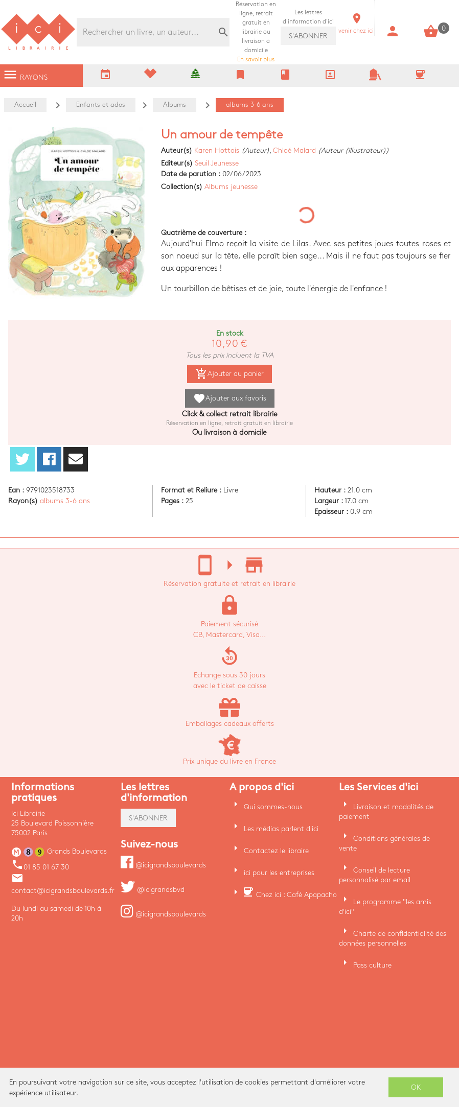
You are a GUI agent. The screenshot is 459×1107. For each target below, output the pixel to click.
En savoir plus (256, 32)
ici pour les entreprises (279, 872)
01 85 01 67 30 (40, 867)
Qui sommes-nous (273, 807)
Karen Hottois (216, 150)
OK (416, 1087)
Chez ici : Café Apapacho (296, 894)
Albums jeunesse (231, 186)
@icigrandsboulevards (163, 865)
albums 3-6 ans (65, 501)
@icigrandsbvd (153, 889)
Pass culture (372, 965)
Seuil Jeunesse (217, 163)
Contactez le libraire (276, 850)
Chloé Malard (294, 150)
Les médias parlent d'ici (281, 829)
